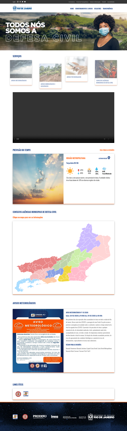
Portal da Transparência (82, 2)
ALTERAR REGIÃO (104, 158)
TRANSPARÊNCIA (108, 8)
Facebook (20, 1)
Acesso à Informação (95, 2)
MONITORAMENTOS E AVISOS (84, 8)
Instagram (17, 1)
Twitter (22, 1)
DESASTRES (97, 8)
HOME (72, 8)
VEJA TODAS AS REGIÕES (107, 150)
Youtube (25, 1)
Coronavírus (72, 2)
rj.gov (14, 2)
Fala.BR (104, 2)
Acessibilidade (110, 2)
